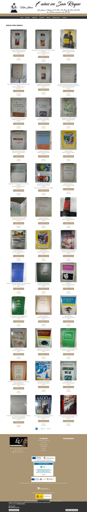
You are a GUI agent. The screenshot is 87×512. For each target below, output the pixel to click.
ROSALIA (68, 283)
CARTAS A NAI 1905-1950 (68, 50)
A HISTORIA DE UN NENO (43, 381)
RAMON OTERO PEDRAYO (18, 51)
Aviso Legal (43, 442)
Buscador (27, 17)
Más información (21, 503)
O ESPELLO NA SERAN (43, 118)
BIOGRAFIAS (68, 218)
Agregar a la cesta (18, 55)
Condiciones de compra (43, 440)
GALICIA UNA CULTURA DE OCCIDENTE (43, 415)
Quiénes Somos (56, 17)
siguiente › (43, 428)
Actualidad (41, 17)
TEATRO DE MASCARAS (43, 283)
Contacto (64, 17)
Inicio (22, 17)
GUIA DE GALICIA (68, 184)
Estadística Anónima (14, 507)
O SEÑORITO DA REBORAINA (43, 84)
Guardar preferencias (14, 510)
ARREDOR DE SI (68, 316)
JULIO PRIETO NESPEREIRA (43, 184)
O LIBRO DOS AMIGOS (43, 151)
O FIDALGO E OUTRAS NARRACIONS (18, 316)
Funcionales (12, 506)
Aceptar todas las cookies (71, 510)
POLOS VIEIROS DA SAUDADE (18, 50)
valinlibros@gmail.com (19, 451)
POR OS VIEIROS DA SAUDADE (18, 118)
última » (49, 428)
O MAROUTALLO (68, 151)
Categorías (34, 17)
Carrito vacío (43, 14)
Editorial (48, 17)
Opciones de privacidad (43, 500)
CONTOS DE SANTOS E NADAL (68, 250)
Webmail (43, 450)
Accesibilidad (43, 446)
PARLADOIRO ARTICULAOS (18, 151)
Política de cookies (43, 444)
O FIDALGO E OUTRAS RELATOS (43, 349)
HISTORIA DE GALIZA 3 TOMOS (18, 218)
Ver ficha (19, 60)
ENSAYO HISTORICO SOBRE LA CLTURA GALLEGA (18, 283)
